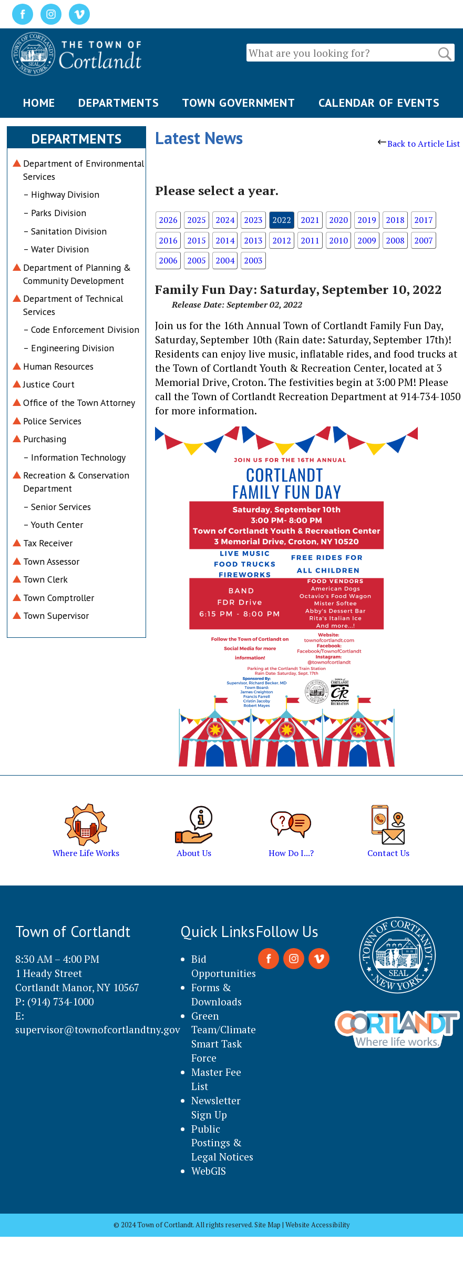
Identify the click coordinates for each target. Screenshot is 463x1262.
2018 (395, 220)
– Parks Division (54, 213)
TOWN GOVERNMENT (238, 102)
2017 (423, 220)
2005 (196, 260)
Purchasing (44, 439)
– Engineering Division (68, 348)
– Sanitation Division (65, 231)
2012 (281, 240)
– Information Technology (74, 457)
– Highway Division (61, 194)
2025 (196, 220)
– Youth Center (53, 524)
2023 (253, 220)
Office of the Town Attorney (79, 402)
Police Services (52, 421)
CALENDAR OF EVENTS (379, 102)
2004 (224, 260)
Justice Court (49, 384)
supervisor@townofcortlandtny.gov (97, 1029)
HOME (39, 102)
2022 (281, 220)
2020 (338, 220)
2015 (196, 240)
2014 (224, 240)
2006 (168, 260)
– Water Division (56, 249)
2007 (423, 240)
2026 (168, 220)
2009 (366, 240)
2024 (224, 220)
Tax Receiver (48, 543)
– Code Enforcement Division (81, 329)
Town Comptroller (58, 598)
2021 (310, 220)
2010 (338, 240)
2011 (310, 240)
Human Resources (58, 366)
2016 (168, 240)
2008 (395, 240)
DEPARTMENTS (118, 102)
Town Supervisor (56, 615)
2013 (253, 240)
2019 (366, 220)
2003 (253, 260)
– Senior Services (57, 507)
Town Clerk (45, 579)
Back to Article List (419, 143)
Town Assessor (51, 561)
